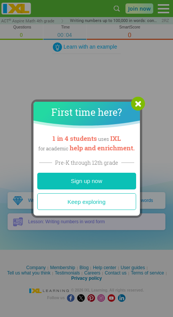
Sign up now (86, 181)
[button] (138, 103)
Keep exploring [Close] (86, 202)
